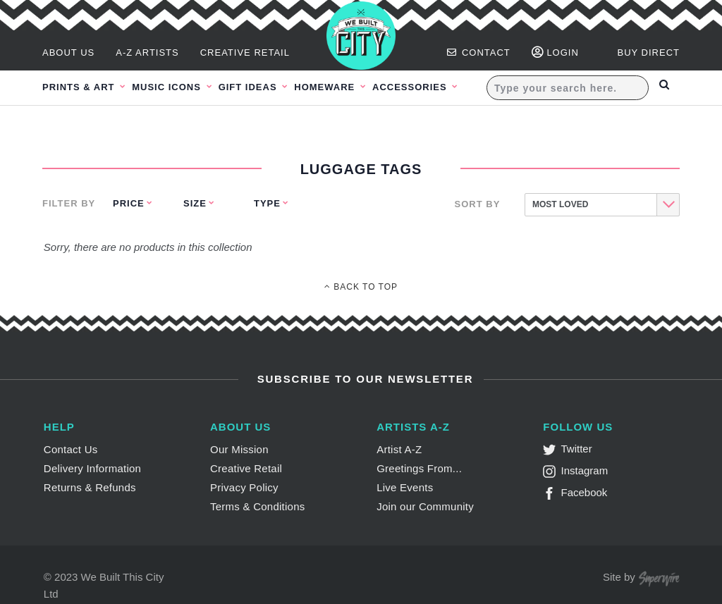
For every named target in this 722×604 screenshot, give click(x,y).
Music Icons (176, 87)
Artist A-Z (399, 449)
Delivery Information (92, 468)
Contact (478, 52)
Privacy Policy (244, 487)
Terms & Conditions (257, 506)
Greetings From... (419, 468)
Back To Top (361, 287)
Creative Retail (245, 52)
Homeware (349, 87)
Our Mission (239, 449)
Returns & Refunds (90, 487)
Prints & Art (80, 87)
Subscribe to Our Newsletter (363, 379)
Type (267, 203)
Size (195, 203)
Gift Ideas (264, 87)
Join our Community (425, 506)
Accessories (441, 87)
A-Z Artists (147, 52)
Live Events (405, 487)
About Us (68, 52)
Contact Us (71, 449)
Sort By (478, 204)
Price (129, 203)
